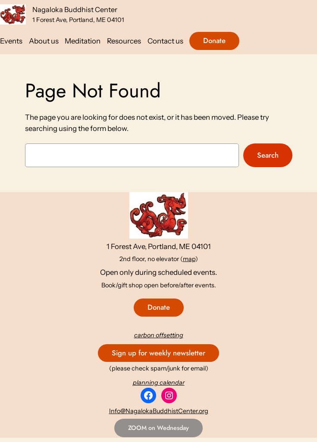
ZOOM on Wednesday (158, 427)
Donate (214, 40)
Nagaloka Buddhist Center (74, 9)
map (189, 259)
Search (268, 155)
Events (11, 41)
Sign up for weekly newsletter (158, 353)
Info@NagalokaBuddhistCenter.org (158, 411)
